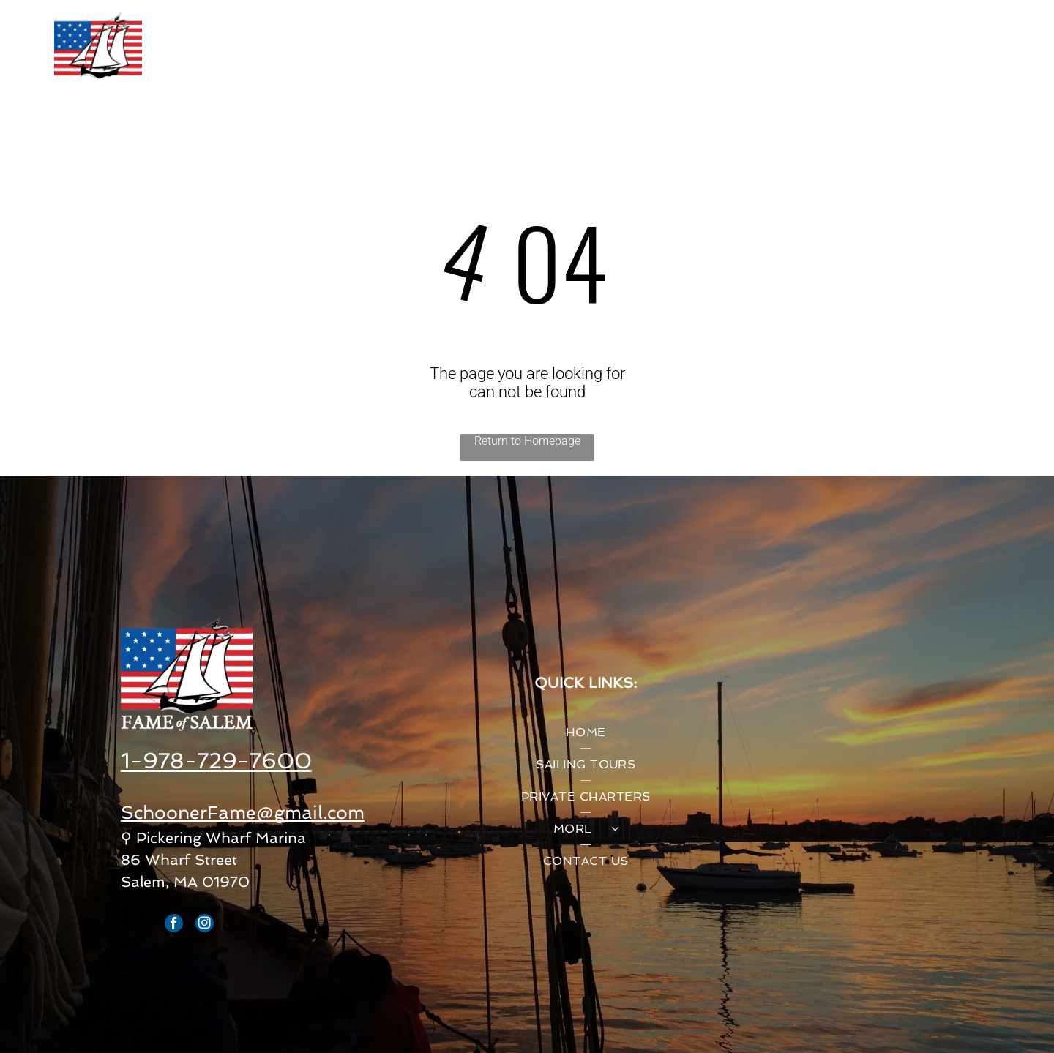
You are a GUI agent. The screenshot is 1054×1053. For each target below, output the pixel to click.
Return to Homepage (527, 441)
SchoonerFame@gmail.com (243, 812)
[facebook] (174, 925)
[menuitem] (308, 50)
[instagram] (204, 925)
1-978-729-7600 (216, 760)
